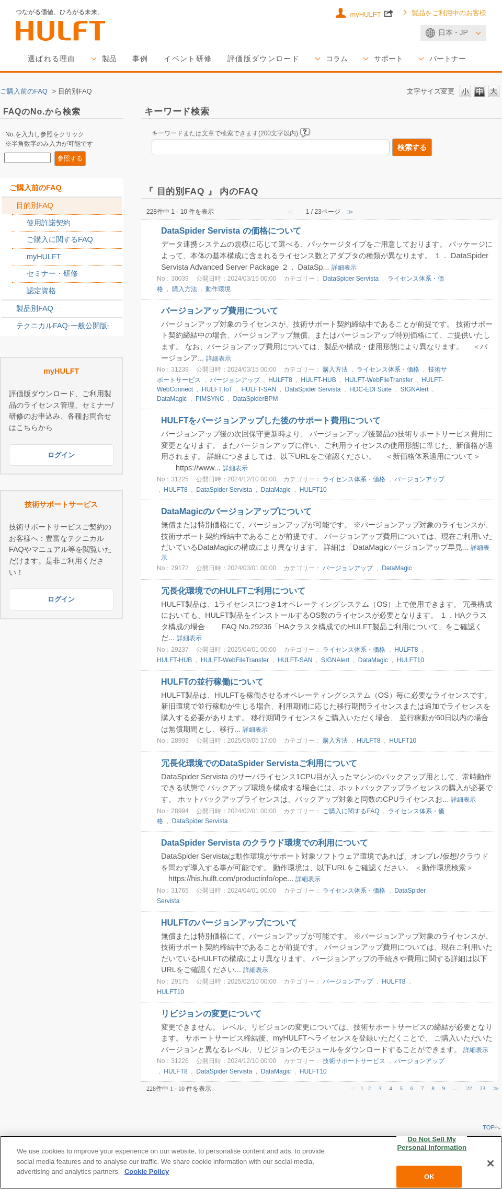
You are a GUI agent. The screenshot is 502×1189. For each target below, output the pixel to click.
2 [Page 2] (369, 1088)
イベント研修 (188, 58)
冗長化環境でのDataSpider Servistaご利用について (259, 763)
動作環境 (218, 289)
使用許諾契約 (49, 222)
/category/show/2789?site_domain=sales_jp (9, 309)
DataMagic (172, 398)
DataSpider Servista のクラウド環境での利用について (264, 842)
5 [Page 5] (401, 1088)
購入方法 (184, 289)
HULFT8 (280, 380)
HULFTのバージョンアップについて (229, 922)
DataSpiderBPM (255, 398)
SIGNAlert (415, 389)
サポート (388, 58)
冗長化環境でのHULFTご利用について (233, 590)
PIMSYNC (210, 398)
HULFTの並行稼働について (212, 681)
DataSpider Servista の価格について (231, 230)
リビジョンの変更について (211, 1013)
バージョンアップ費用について (219, 310)
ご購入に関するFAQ (60, 239)
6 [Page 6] (412, 1088)
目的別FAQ (34, 205)
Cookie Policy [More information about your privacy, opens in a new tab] (146, 1171)
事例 (140, 58)
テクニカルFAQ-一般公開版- (62, 325)
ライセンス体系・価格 (388, 369)
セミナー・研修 (52, 273)
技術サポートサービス (354, 1061)
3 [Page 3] (380, 1088)
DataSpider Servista (351, 278)
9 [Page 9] (444, 1088)
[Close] (490, 1163)
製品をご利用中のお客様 (449, 13)
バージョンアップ (235, 380)
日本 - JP (453, 32)
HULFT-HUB (318, 380)
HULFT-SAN (258, 389)
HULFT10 (313, 489)
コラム (337, 58)
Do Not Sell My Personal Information (432, 1143)
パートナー (447, 58)
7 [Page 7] (422, 1088)
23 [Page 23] (482, 1088)
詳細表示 (344, 267)
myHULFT (371, 13)
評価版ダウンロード (263, 58)
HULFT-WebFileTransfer (379, 380)
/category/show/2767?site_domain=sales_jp (19, 240)
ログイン (61, 455)
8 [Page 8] (433, 1088)
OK (429, 1177)
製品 (109, 58)
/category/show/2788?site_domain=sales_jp (9, 206)
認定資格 (41, 290)
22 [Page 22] (469, 1088)
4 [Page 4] (390, 1088)
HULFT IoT (217, 389)
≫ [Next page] (496, 1088)
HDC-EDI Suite (370, 389)
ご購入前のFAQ (24, 91)
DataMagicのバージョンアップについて (236, 511)
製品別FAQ (34, 308)
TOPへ (491, 1127)
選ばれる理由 (52, 58)
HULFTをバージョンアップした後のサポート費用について (271, 420)
